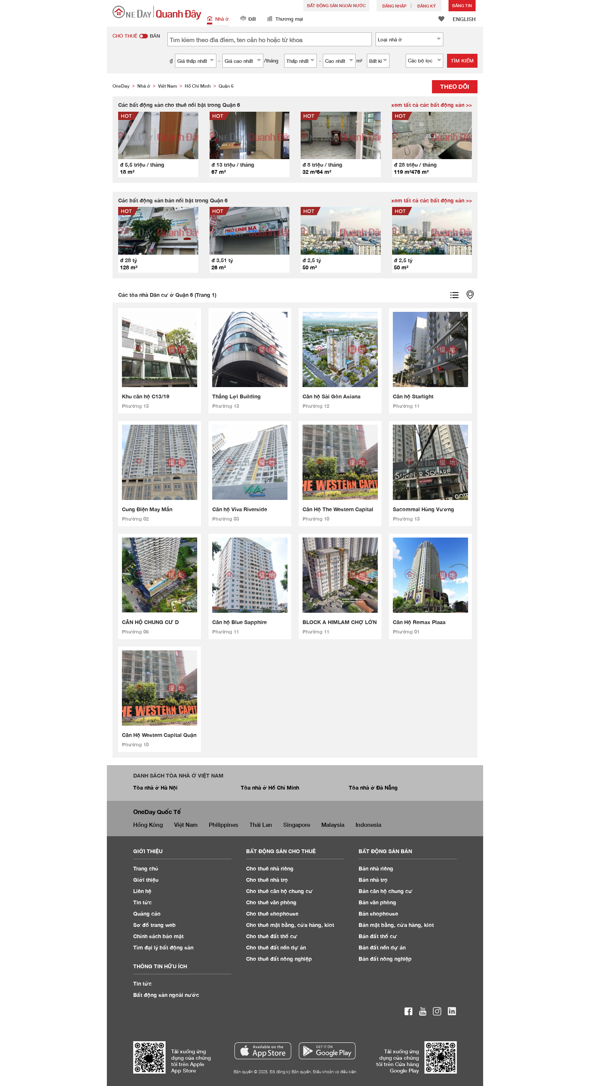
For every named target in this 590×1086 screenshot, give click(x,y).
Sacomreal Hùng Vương (423, 509)
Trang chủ (145, 868)
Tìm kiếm (462, 61)
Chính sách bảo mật (158, 936)
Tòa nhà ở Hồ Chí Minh (270, 787)
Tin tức (142, 902)
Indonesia (368, 824)
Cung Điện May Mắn (147, 509)
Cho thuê (269, 868)
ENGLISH (464, 19)
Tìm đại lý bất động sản (163, 947)
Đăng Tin (462, 5)
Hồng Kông (148, 824)
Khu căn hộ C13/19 (145, 396)
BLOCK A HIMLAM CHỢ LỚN (340, 622)
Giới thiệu (145, 879)
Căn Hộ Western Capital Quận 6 (159, 735)
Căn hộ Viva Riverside (239, 509)
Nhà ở (218, 19)
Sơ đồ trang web (154, 925)
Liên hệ (142, 891)
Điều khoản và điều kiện (334, 1071)
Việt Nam (186, 824)
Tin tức (142, 983)
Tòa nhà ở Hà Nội (155, 787)
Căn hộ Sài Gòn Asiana (331, 396)
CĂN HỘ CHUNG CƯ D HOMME (150, 622)
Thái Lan (260, 824)
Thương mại (285, 19)
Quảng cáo (147, 913)
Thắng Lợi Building (236, 396)
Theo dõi (454, 86)
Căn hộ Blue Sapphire (239, 622)
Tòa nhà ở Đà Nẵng (373, 787)
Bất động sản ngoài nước (336, 5)
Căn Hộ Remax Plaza (419, 622)
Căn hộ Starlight (413, 396)
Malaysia (332, 824)
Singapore (296, 824)
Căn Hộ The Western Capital (338, 509)
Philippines (223, 824)
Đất (248, 19)
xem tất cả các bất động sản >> (431, 105)
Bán (376, 868)
